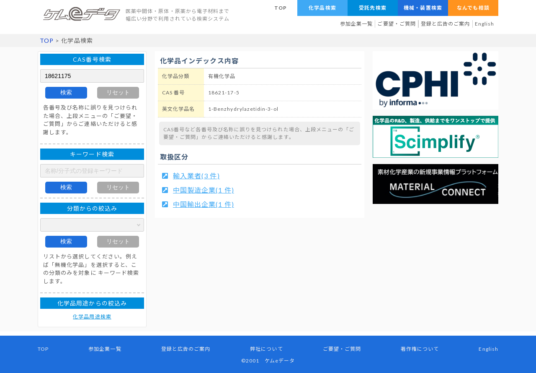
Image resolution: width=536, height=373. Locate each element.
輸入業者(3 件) (196, 176)
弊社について (266, 349)
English (484, 24)
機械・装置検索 (423, 8)
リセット (118, 92)
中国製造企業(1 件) (203, 190)
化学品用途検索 (92, 316)
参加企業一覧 (356, 24)
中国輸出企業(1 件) (203, 204)
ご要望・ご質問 (396, 24)
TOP (280, 8)
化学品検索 (322, 8)
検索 (66, 92)
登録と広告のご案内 (445, 24)
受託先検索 (372, 8)
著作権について (420, 349)
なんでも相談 (473, 8)
